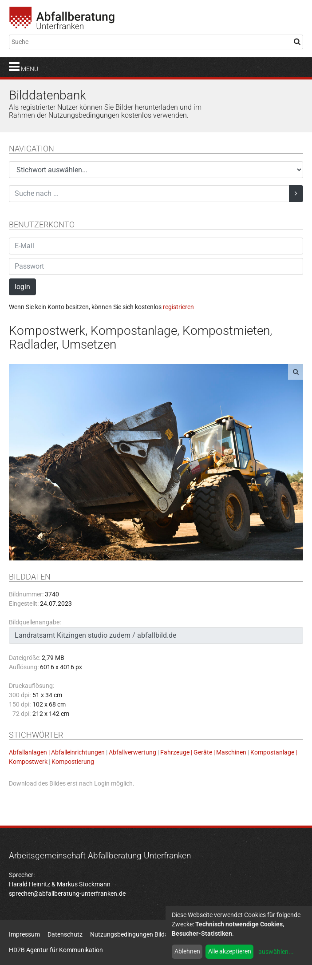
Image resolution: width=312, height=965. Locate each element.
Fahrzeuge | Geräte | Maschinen (203, 752)
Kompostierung (72, 761)
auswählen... (276, 951)
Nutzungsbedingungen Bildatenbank (140, 934)
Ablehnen (187, 951)
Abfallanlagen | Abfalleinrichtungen (57, 752)
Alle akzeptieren (229, 951)
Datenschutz (65, 934)
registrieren (178, 306)
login (22, 286)
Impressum (24, 934)
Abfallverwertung (132, 752)
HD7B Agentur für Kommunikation (56, 949)
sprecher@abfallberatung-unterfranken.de (67, 893)
